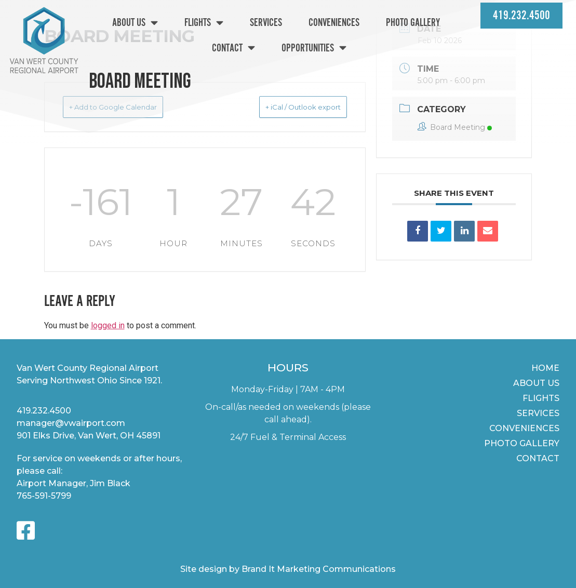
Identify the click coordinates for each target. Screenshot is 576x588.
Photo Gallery (413, 22)
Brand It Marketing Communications (319, 569)
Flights (203, 23)
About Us (135, 23)
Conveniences (334, 22)
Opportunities (314, 48)
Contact (233, 48)
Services (266, 22)
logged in (108, 325)
